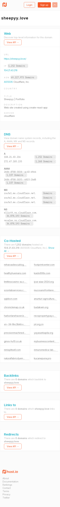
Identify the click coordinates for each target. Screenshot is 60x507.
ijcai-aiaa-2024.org (44, 281)
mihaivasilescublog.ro (15, 264)
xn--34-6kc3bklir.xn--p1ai (17, 324)
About (6, 478)
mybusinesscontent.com (46, 341)
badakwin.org (41, 307)
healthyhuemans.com (15, 273)
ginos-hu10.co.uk (13, 341)
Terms (6, 491)
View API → (13, 42)
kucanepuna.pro (42, 358)
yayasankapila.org (43, 332)
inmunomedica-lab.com (46, 349)
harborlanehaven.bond (16, 315)
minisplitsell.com (12, 349)
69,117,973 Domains (24, 77)
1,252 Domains (18, 65)
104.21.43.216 (10, 70)
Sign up (44, 5)
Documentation (10, 481)
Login (29, 5)
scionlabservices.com (15, 290)
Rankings (7, 484)
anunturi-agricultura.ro (45, 298)
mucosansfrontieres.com (47, 290)
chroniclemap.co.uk (14, 307)
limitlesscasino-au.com (15, 281)
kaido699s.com (42, 273)
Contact (7, 488)
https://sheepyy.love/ (15, 58)
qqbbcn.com (10, 298)
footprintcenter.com (44, 264)
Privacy (6, 494)
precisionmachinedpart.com (18, 332)
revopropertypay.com (45, 315)
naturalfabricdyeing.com (16, 358)
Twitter (6, 497)
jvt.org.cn (39, 324)
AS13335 (8, 81)
